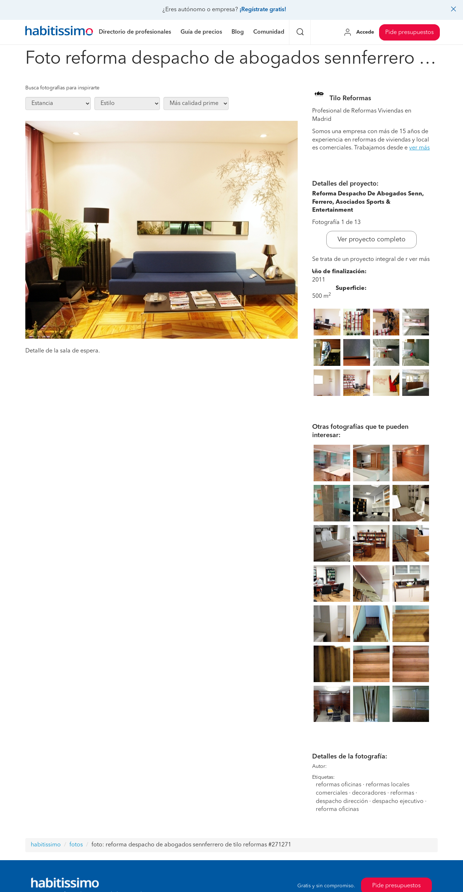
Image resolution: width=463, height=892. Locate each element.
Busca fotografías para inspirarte (62, 87)
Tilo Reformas (350, 98)
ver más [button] (419, 148)
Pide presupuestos (409, 32)
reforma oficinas (337, 809)
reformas (402, 793)
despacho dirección (342, 801)
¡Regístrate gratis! (262, 10)
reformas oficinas (338, 785)
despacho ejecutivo (398, 801)
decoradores (369, 793)
